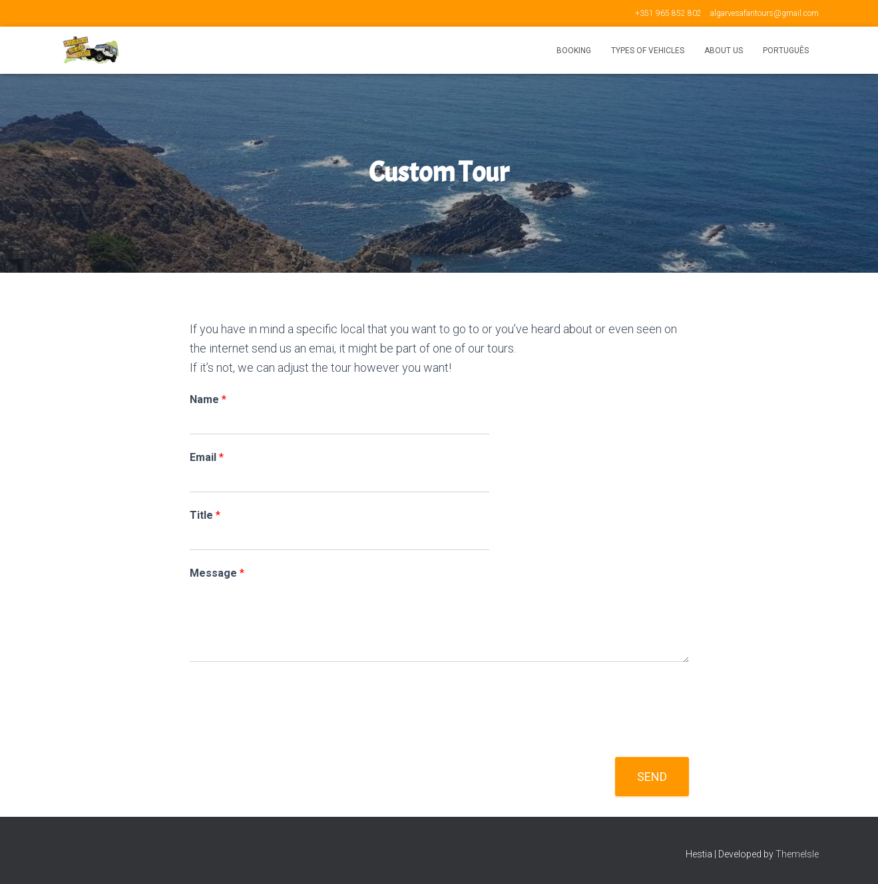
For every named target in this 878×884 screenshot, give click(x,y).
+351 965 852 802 (668, 13)
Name (208, 399)
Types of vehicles (647, 50)
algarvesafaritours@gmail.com (764, 13)
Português (786, 50)
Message (217, 573)
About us (723, 50)
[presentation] (291, 735)
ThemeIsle (797, 854)
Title (205, 515)
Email (207, 457)
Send (652, 777)
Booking (573, 50)
